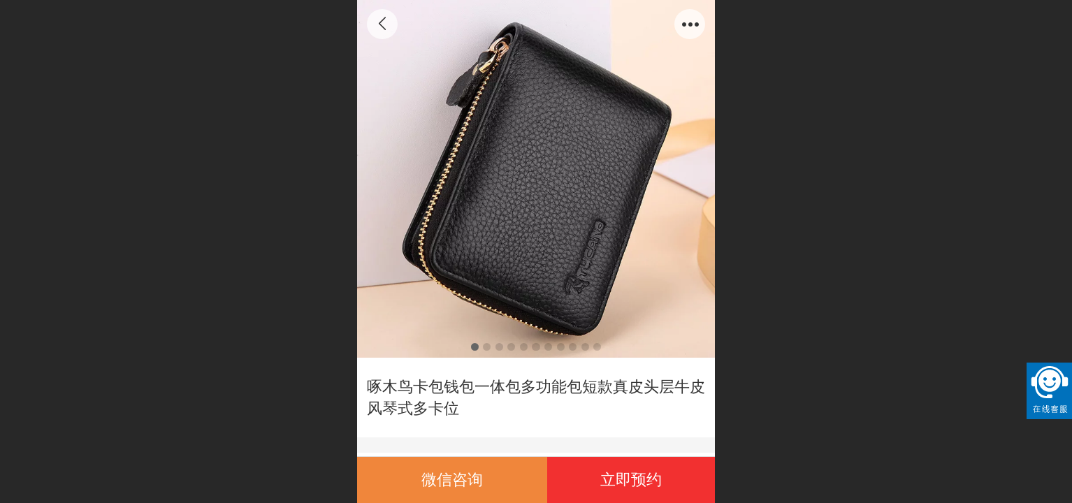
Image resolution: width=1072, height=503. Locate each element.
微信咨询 (452, 479)
